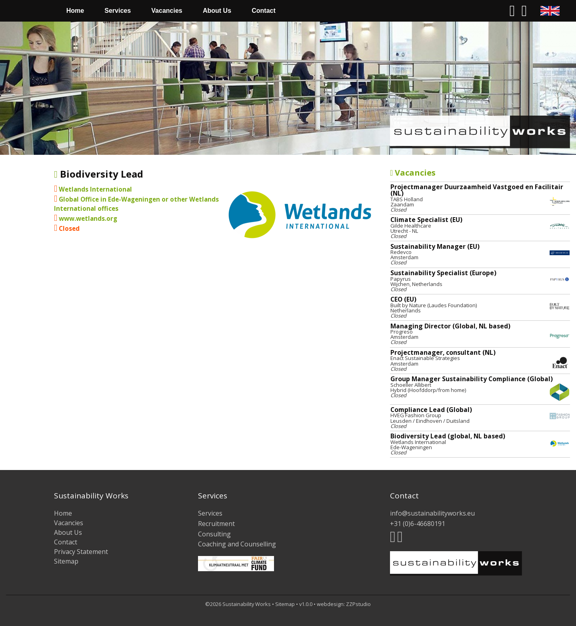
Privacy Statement (81, 551)
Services (117, 10)
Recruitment (216, 523)
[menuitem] (31, 11)
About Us (217, 10)
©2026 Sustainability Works (238, 604)
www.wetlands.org (88, 218)
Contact (264, 10)
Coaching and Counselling (237, 544)
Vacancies (166, 10)
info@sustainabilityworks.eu (432, 513)
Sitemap (66, 561)
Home (75, 10)
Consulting (214, 534)
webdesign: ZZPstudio (344, 604)
